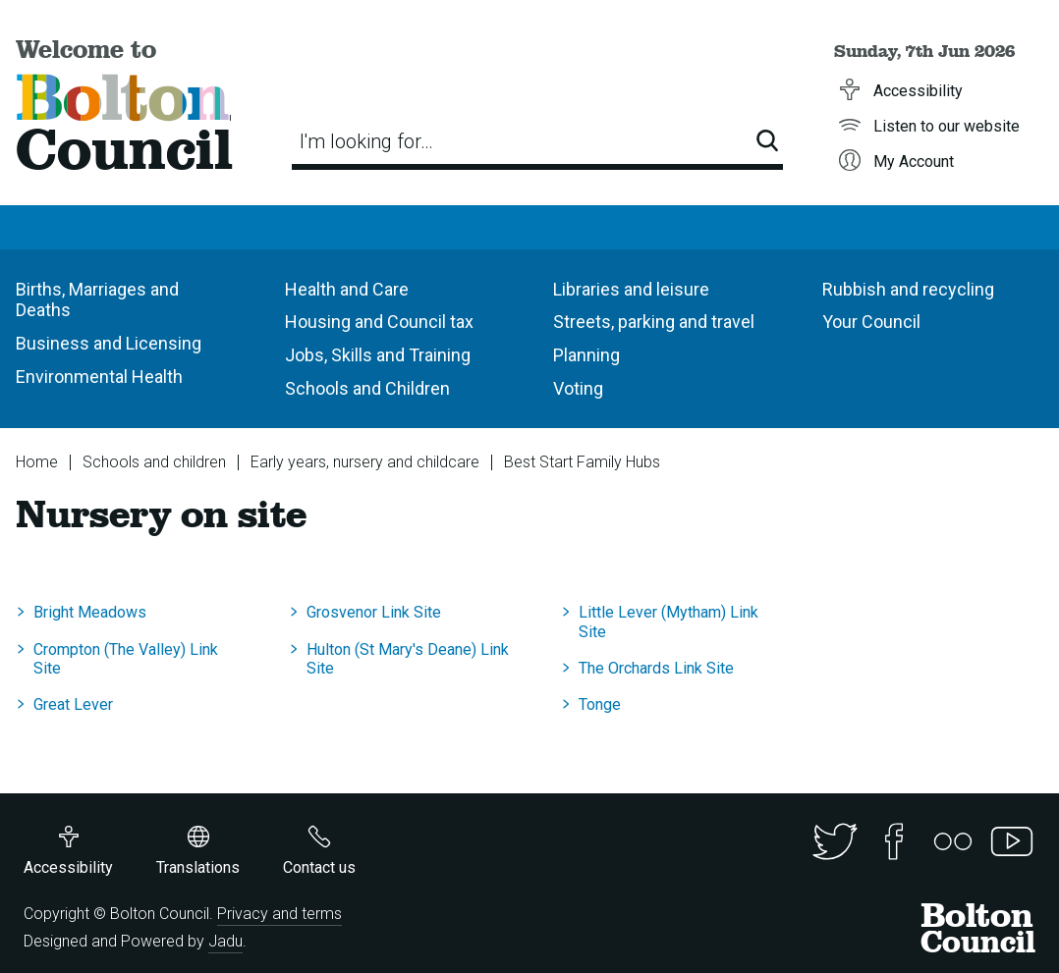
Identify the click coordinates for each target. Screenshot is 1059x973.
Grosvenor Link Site (374, 612)
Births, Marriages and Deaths (97, 300)
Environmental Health (99, 376)
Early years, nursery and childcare (365, 462)
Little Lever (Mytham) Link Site (668, 621)
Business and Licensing (108, 343)
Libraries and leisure (631, 289)
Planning (586, 355)
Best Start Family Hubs (582, 462)
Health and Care (347, 289)
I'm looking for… (366, 141)
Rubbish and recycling (908, 289)
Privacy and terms (279, 913)
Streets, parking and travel (653, 321)
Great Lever (73, 704)
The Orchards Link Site (656, 668)
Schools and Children (367, 388)
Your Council (871, 321)
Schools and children (154, 462)
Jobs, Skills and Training (378, 355)
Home (37, 462)
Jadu (225, 941)
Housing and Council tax (379, 321)
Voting (578, 388)
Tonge (600, 704)
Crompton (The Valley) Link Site (125, 658)
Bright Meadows (89, 612)
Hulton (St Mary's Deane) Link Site (408, 658)
